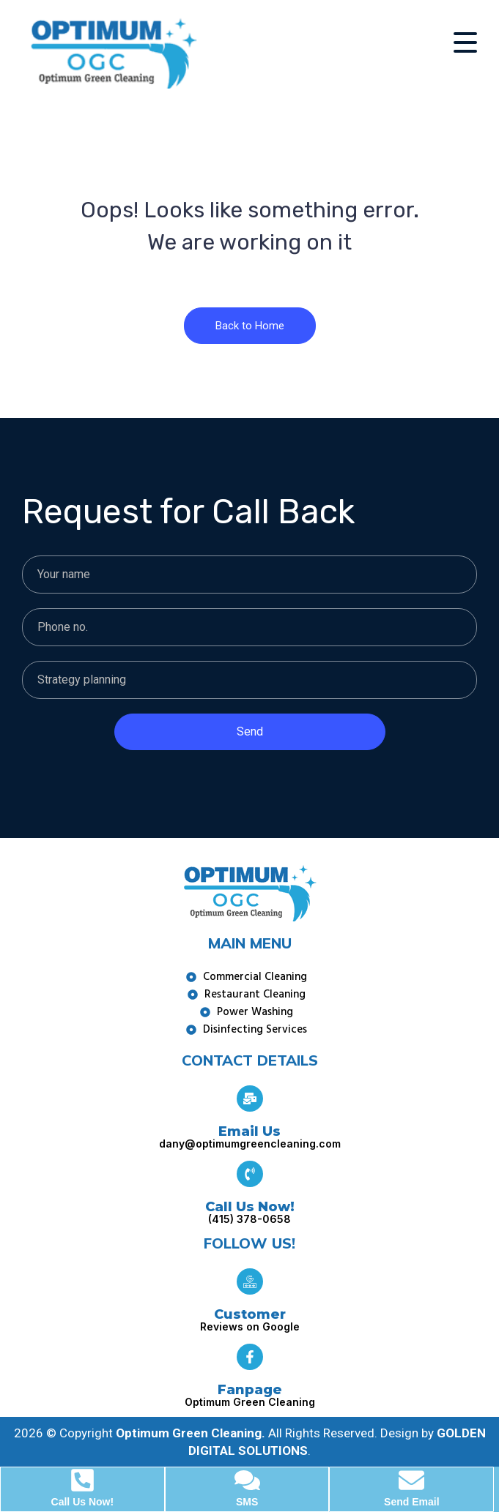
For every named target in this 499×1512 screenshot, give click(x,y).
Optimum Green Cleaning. (190, 1433)
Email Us (249, 1131)
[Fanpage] (250, 1357)
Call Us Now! (250, 1207)
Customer (250, 1314)
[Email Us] (250, 1098)
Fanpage (250, 1390)
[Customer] (250, 1281)
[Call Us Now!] (250, 1174)
